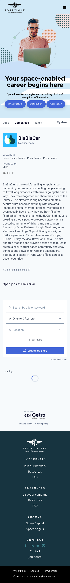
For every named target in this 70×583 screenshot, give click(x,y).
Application (56, 104)
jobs (6, 122)
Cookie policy (41, 424)
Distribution (36, 104)
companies (22, 122)
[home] (16, 7)
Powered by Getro (59, 359)
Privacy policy (25, 424)
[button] (64, 7)
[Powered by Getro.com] (35, 415)
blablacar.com (26, 143)
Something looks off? (16, 269)
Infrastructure (15, 104)
